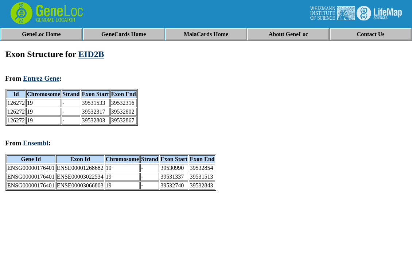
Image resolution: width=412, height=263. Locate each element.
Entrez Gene (41, 78)
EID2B (91, 54)
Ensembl (35, 143)
